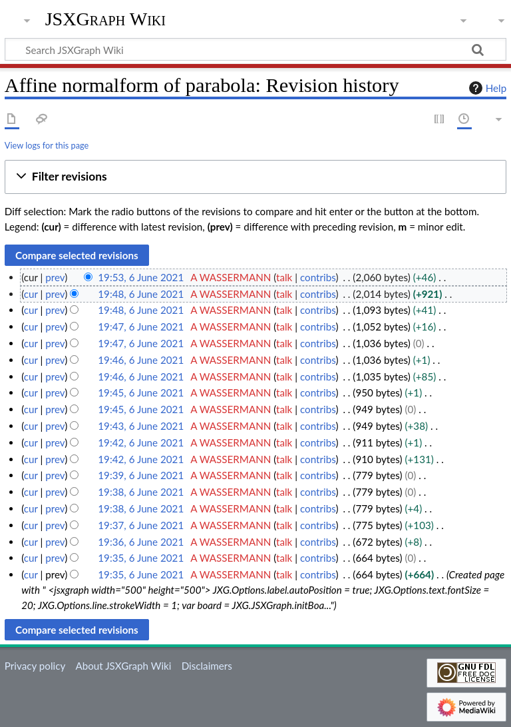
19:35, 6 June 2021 (141, 558)
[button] (255, 177)
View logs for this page (46, 145)
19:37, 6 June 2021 (141, 525)
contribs (317, 277)
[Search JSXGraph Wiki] (255, 49)
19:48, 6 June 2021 (141, 294)
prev (55, 277)
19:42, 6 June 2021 (141, 442)
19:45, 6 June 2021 (141, 392)
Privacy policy (35, 666)
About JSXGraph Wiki (123, 666)
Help (486, 88)
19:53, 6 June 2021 (141, 277)
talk (284, 277)
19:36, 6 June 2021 (141, 542)
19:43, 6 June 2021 (141, 426)
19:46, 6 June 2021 (141, 360)
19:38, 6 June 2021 (141, 492)
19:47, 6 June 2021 (141, 327)
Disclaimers (207, 666)
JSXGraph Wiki (105, 19)
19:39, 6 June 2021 (141, 475)
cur (31, 294)
